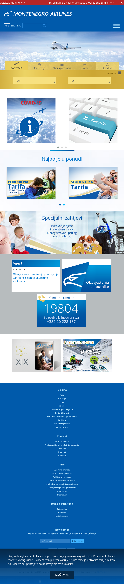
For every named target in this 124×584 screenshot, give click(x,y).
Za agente (62, 491)
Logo (62, 402)
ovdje (102, 560)
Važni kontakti (62, 441)
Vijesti (18, 263)
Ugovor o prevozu (62, 470)
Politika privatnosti (62, 477)
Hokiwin (62, 455)
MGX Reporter (62, 516)
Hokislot (62, 452)
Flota (62, 395)
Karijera (62, 420)
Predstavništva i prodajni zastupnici (62, 445)
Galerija (62, 398)
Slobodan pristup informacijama (62, 484)
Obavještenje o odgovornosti (62, 487)
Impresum (62, 495)
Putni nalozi (62, 427)
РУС (19, 25)
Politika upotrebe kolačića (62, 480)
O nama (62, 389)
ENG (13, 25)
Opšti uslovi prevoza (62, 473)
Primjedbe (62, 509)
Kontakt (62, 436)
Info (62, 464)
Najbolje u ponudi (62, 158)
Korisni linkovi (62, 413)
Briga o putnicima (62, 503)
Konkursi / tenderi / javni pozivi (62, 416)
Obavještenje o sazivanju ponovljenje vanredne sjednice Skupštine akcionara (35, 277)
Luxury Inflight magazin (62, 409)
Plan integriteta (62, 423)
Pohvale (62, 512)
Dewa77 (62, 448)
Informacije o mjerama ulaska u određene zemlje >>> (83, 2)
